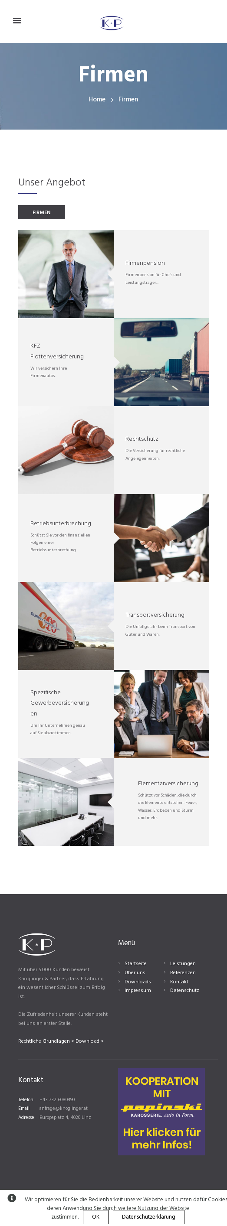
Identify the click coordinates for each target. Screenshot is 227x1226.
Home (97, 100)
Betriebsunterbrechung (60, 524)
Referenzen (183, 973)
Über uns (135, 973)
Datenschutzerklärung (148, 1217)
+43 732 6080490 (57, 1100)
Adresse (26, 1118)
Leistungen (183, 963)
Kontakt (179, 982)
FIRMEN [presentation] (41, 212)
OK (95, 1217)
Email (24, 1108)
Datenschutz (184, 990)
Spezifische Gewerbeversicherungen (59, 703)
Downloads (138, 982)
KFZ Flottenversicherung (57, 351)
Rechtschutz (141, 439)
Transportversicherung (154, 615)
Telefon (25, 1100)
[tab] (41, 212)
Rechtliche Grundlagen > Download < (61, 1041)
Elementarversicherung (168, 784)
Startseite (136, 963)
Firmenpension (145, 263)
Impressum (138, 990)
